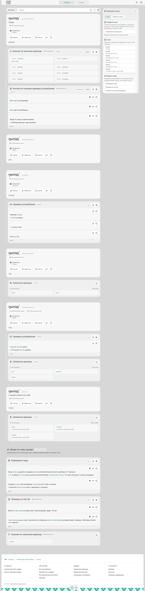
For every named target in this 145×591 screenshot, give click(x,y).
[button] (93, 97)
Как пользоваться (45, 569)
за (12, 475)
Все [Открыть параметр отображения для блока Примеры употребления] (89, 205)
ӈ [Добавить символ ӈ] (90, 10)
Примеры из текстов (112, 87)
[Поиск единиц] (53, 10)
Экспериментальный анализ (48, 575)
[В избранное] (26, 37)
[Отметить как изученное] (14, 37)
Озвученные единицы (81, 569)
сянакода (36, 484)
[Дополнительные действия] (51, 37)
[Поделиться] (46, 37)
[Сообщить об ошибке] (96, 97)
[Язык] (12, 10)
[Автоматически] (48, 51)
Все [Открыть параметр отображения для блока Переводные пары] (89, 461)
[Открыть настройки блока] (96, 51)
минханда (57, 520)
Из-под (14, 218)
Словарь (11, 559)
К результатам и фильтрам (114, 32)
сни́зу (11, 408)
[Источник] (89, 468)
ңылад (19, 215)
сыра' (16, 511)
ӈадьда (21, 520)
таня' (10, 522)
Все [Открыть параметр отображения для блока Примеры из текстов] (89, 500)
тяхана (14, 472)
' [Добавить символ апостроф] (94, 10)
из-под (11, 195)
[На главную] (9, 2)
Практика (42, 578)
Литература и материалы (82, 575)
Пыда (12, 347)
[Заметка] (38, 37)
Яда (11, 110)
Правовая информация (116, 575)
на (79, 475)
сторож (61, 475)
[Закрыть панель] (135, 11)
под (10, 327)
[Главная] (5, 559)
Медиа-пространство (81, 572)
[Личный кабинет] (137, 2)
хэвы (49, 520)
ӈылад (36, 472)
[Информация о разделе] (93, 51)
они (18, 487)
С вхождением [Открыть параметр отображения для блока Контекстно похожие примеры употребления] (79, 89)
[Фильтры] (72, 588)
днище (11, 42)
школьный (54, 475)
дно (10, 160)
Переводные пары (111, 83)
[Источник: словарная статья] (89, 97)
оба (65, 475)
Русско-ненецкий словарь (12, 572)
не (53, 520)
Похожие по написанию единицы (116, 90)
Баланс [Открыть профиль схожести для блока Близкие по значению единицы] (88, 52)
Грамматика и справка (46, 572)
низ (10, 274)
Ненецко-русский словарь (24, 559)
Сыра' (10, 520)
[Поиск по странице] (76, 588)
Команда (111, 569)
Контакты (111, 572)
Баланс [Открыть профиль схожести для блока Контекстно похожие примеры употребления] (88, 89)
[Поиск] (98, 10)
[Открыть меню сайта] (141, 2)
